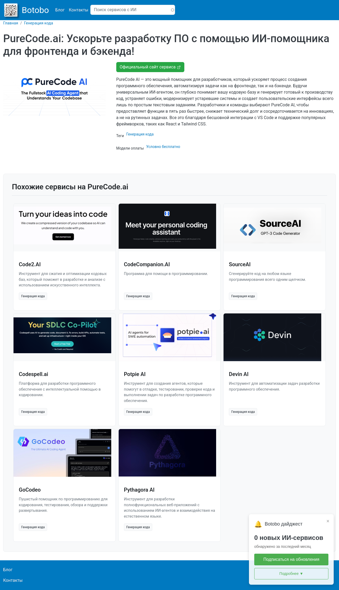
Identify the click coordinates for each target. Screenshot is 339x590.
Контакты (78, 9)
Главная (10, 23)
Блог (60, 9)
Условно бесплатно (163, 147)
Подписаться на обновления (291, 559)
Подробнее (291, 573)
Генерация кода (38, 23)
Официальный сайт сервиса (150, 66)
